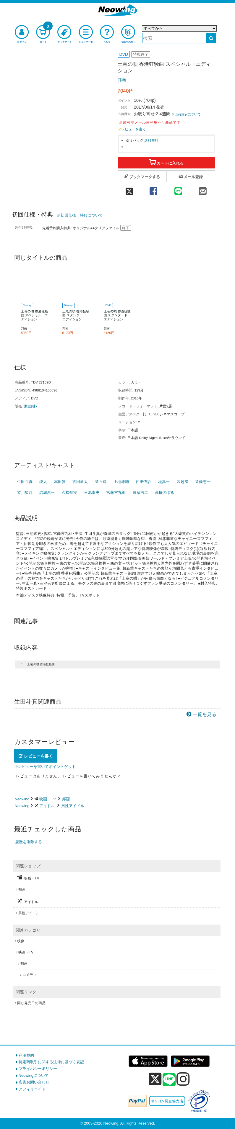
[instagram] (183, 1079)
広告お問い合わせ (34, 1082)
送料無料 (151, 140)
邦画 (122, 79)
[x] (155, 1079)
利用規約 (26, 1055)
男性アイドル (72, 806)
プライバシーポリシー (38, 1068)
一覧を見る (204, 714)
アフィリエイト (32, 1089)
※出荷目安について (186, 114)
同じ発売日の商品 (31, 1003)
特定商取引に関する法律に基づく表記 (51, 1062)
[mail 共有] (202, 189)
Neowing (22, 799)
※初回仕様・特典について (80, 215)
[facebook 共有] (153, 189)
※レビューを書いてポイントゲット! (45, 766)
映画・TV (47, 799)
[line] (169, 1080)
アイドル (47, 806)
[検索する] (211, 38)
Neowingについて (34, 1075)
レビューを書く (132, 129)
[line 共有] (178, 189)
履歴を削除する (28, 842)
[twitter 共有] (129, 189)
